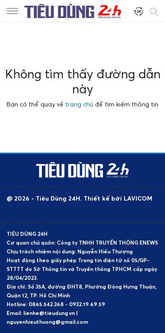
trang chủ (79, 104)
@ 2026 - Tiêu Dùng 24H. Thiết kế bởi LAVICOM (79, 198)
